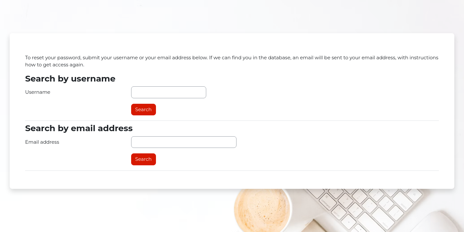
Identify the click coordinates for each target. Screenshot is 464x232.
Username (37, 92)
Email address (42, 142)
